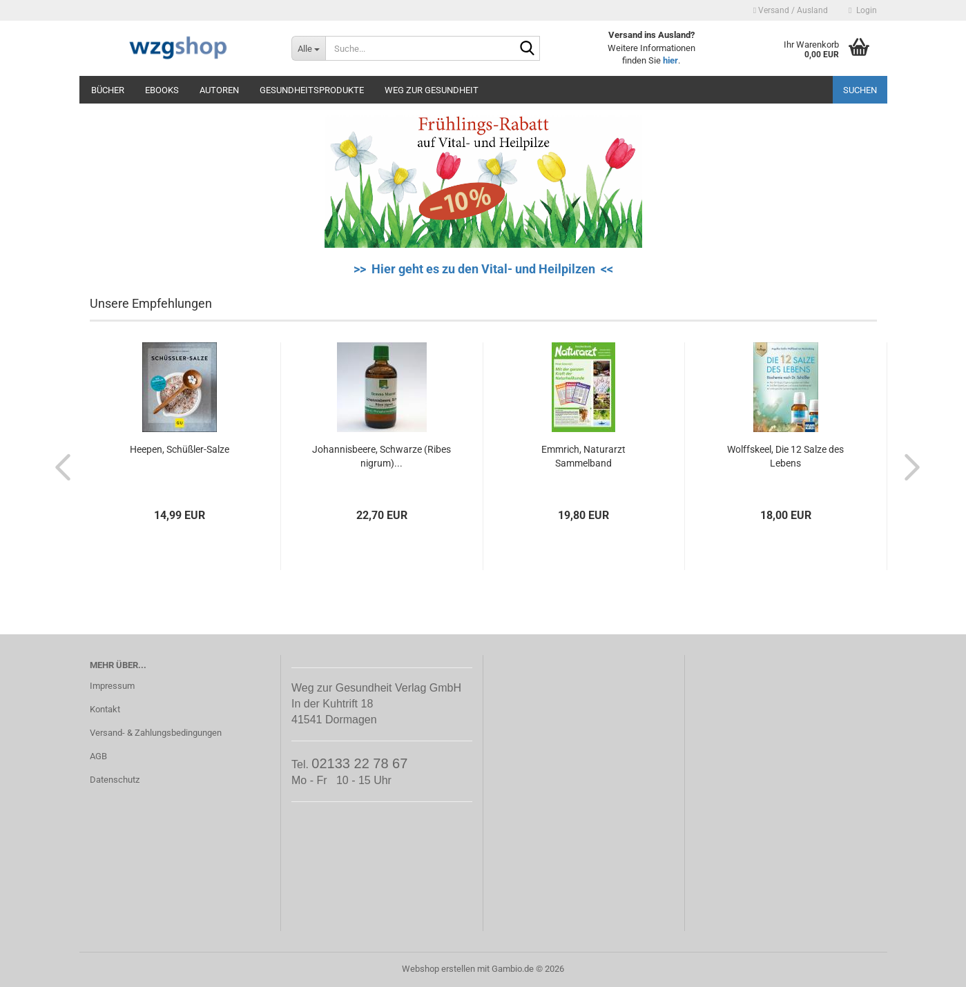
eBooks (162, 90)
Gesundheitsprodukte (312, 90)
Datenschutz (114, 779)
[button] (58, 466)
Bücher (107, 90)
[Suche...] (308, 48)
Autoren (219, 90)
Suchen (860, 90)
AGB (98, 756)
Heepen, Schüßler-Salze (179, 449)
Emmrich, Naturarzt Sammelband (583, 456)
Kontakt (105, 709)
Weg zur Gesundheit (432, 90)
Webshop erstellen (438, 969)
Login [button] (862, 10)
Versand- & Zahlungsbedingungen (156, 732)
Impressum (112, 686)
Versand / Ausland (790, 10)
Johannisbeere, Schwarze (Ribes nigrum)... (381, 456)
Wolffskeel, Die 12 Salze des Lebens (785, 456)
